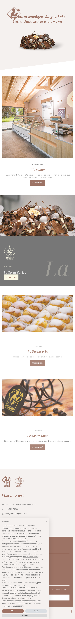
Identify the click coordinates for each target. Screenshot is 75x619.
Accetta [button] (36, 611)
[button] (46, 521)
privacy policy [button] (25, 598)
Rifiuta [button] (13, 611)
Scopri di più (37, 367)
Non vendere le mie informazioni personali (19, 588)
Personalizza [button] (24, 615)
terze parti (6, 544)
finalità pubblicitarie (30, 557)
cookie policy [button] (20, 539)
